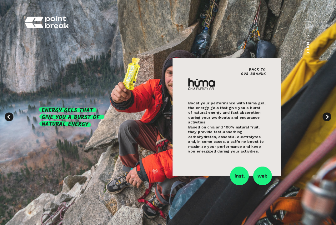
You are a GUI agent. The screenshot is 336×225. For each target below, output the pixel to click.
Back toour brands (253, 72)
